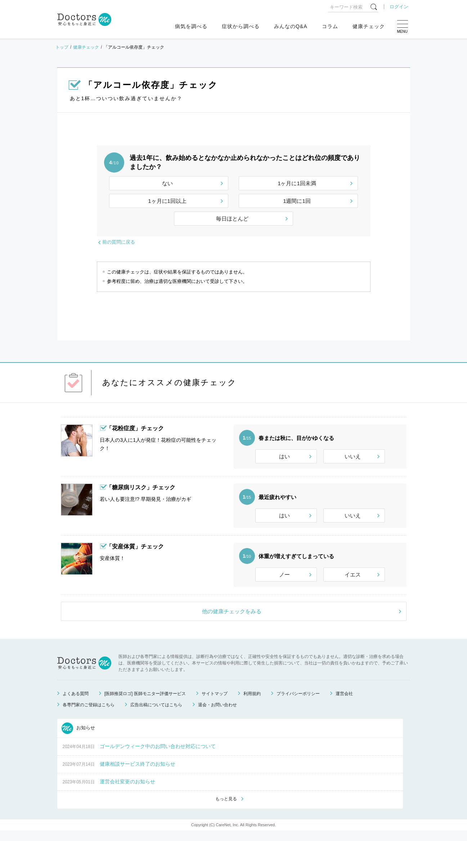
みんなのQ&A (290, 26)
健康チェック (369, 26)
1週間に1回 (297, 201)
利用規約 (252, 703)
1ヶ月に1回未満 (297, 183)
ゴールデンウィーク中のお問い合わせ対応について (158, 756)
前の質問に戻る (118, 242)
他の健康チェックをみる (231, 621)
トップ (61, 47)
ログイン (399, 6)
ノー (284, 581)
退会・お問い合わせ (217, 714)
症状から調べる (241, 26)
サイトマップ (215, 703)
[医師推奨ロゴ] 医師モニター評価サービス (145, 703)
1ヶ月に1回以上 (167, 201)
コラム (330, 26)
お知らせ (78, 738)
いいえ (353, 456)
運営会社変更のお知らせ (127, 791)
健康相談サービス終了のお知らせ (137, 774)
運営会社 (344, 703)
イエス (353, 581)
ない (167, 183)
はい (284, 456)
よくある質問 (76, 703)
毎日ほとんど (232, 218)
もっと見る (226, 808)
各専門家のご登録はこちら (88, 714)
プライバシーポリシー (298, 703)
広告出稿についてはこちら (156, 714)
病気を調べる (191, 26)
